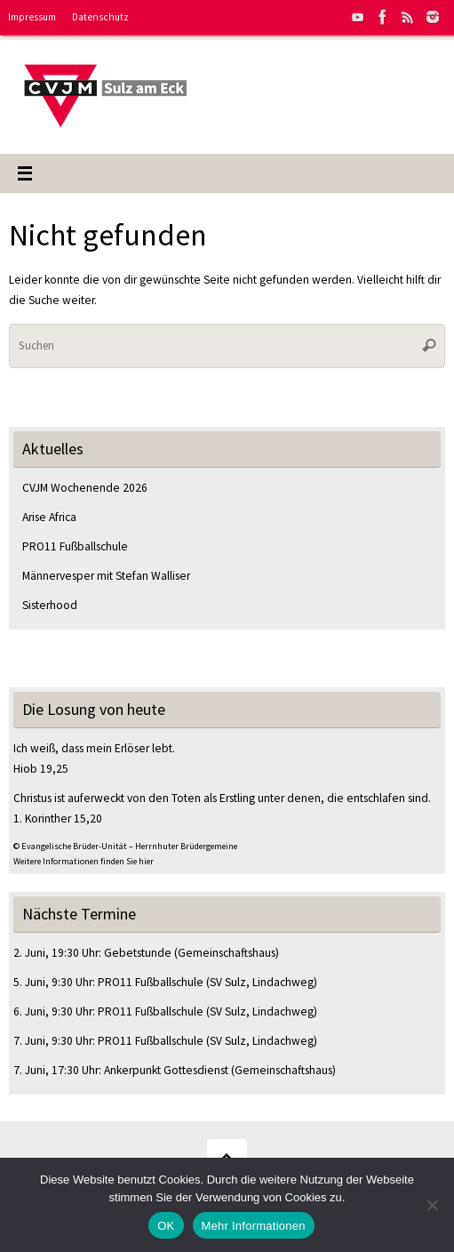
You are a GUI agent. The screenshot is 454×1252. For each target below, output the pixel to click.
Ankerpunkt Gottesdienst (166, 1070)
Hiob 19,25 (40, 768)
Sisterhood (49, 605)
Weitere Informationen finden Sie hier (83, 861)
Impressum (32, 17)
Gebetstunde (137, 952)
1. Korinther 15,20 (57, 818)
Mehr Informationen (254, 1225)
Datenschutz (100, 17)
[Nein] (432, 1205)
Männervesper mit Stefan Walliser (106, 575)
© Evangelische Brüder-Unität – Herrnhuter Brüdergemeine (125, 846)
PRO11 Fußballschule (75, 546)
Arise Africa (49, 517)
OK (165, 1225)
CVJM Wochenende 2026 (84, 487)
